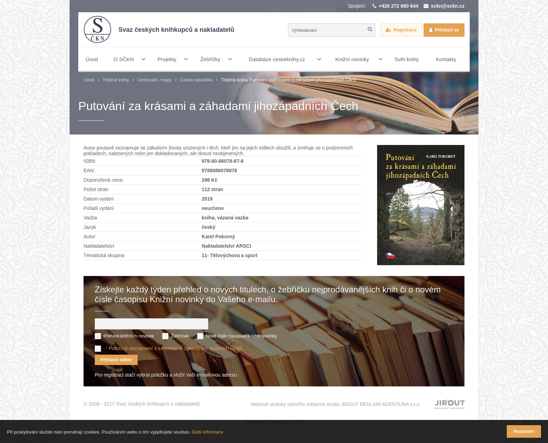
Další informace (207, 432)
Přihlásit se (447, 29)
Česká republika (196, 79)
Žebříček (180, 336)
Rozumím (524, 431)
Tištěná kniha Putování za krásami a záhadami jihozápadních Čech (288, 79)
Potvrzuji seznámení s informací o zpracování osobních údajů (175, 348)
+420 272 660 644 (398, 6)
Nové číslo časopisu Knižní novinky (241, 336)
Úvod (89, 79)
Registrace (405, 29)
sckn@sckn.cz (447, 6)
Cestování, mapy (154, 79)
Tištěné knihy (115, 79)
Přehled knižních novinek (128, 336)
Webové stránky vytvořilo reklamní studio (336, 404)
